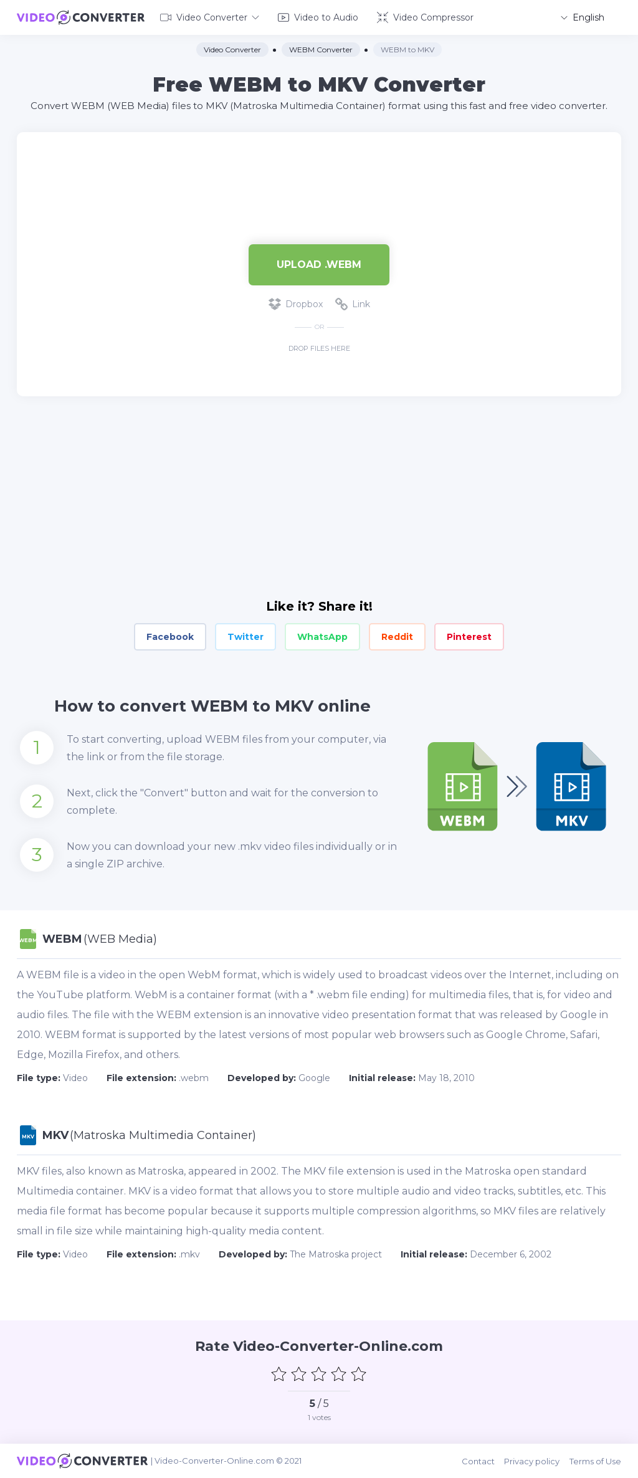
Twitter (245, 636)
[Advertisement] (319, 172)
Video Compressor (425, 17)
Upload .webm (319, 264)
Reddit (397, 636)
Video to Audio (318, 17)
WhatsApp (322, 636)
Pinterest (469, 636)
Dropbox (296, 304)
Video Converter (209, 17)
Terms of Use (595, 1461)
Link (352, 304)
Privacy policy (532, 1461)
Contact (478, 1461)
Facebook (170, 636)
